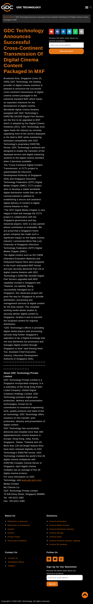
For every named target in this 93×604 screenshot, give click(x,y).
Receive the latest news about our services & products (61, 572)
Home (6, 17)
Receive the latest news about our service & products (63, 39)
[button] (86, 7)
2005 (12, 17)
